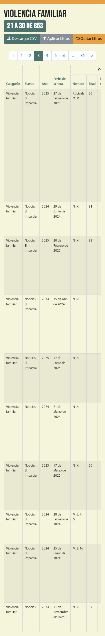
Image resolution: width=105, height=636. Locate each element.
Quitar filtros (89, 38)
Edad (92, 84)
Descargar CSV (22, 38)
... (73, 56)
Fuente (29, 84)
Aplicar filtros (56, 38)
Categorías (13, 84)
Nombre (78, 84)
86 (82, 56)
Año (44, 84)
